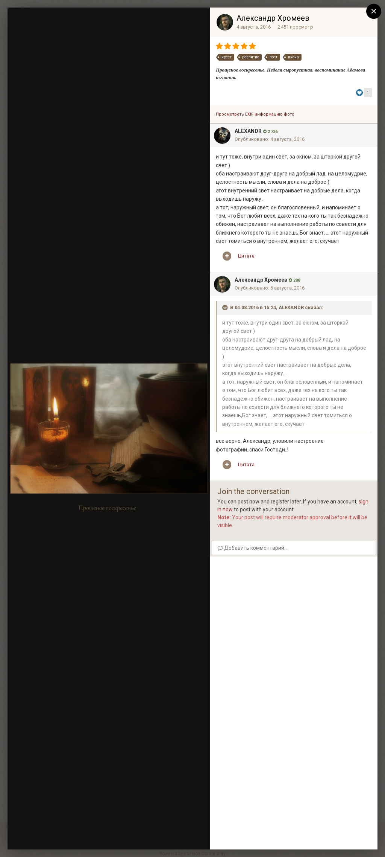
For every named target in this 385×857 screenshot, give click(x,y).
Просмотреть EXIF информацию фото (255, 114)
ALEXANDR (248, 131)
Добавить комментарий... (253, 548)
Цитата (246, 256)
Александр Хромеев (272, 18)
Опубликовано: (270, 139)
